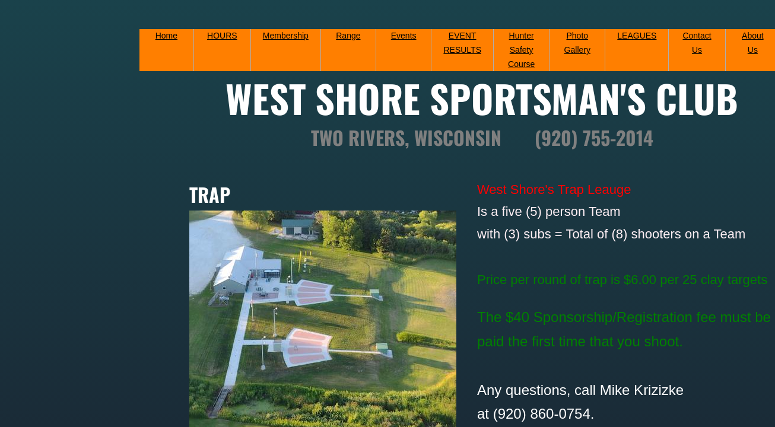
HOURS (222, 35)
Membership (286, 35)
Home (166, 35)
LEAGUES (636, 35)
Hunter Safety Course (521, 50)
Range (348, 35)
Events (404, 35)
